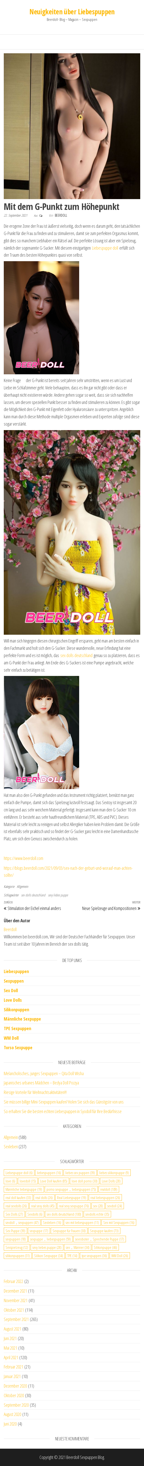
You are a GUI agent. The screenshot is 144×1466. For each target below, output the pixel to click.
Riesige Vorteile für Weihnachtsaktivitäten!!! (35, 1092)
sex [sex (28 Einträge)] (98, 1205)
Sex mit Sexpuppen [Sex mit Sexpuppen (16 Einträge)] (118, 1222)
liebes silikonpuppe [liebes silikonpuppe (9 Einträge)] (114, 1172)
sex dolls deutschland (76, 655)
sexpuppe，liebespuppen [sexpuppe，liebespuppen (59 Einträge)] (50, 1239)
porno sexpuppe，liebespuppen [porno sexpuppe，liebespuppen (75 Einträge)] (71, 1189)
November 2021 (15, 1300)
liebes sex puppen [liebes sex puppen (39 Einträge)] (80, 1172)
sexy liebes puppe (58, 895)
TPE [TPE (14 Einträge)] (72, 1255)
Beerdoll (61, 215)
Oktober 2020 (14, 1395)
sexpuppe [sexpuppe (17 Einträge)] (39, 1230)
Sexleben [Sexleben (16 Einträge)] (52, 1222)
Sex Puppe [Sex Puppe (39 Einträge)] (15, 1230)
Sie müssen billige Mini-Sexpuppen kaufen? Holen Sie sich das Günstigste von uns (64, 1102)
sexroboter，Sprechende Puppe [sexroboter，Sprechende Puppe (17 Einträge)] (99, 1239)
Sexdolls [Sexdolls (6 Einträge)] (34, 1214)
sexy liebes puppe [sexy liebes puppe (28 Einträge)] (47, 1247)
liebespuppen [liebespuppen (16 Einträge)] (49, 1172)
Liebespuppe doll (105, 248)
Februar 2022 (13, 1281)
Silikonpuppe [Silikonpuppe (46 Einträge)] (105, 1247)
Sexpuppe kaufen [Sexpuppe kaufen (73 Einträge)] (104, 1230)
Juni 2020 (10, 1424)
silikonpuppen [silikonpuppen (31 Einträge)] (18, 1255)
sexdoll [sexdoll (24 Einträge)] (114, 1205)
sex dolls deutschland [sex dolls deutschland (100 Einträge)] (64, 1214)
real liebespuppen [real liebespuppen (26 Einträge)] (105, 1197)
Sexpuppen (14, 981)
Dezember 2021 (15, 1291)
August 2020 (12, 1414)
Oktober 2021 (14, 1310)
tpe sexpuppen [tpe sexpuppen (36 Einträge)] (94, 1255)
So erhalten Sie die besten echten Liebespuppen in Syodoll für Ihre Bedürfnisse (63, 1111)
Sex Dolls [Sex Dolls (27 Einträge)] (14, 1214)
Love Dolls (13, 1000)
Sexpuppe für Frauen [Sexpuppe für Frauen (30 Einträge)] (69, 1230)
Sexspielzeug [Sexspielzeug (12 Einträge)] (17, 1247)
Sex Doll (11, 990)
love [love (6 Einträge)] (10, 1180)
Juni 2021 (10, 1338)
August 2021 (12, 1329)
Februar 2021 (13, 1367)
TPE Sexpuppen (17, 1028)
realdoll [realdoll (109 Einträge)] (108, 1189)
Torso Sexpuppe (18, 1047)
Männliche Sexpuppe (22, 1019)
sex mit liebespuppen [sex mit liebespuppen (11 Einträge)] (82, 1222)
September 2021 (16, 1319)
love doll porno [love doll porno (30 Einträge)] (85, 1180)
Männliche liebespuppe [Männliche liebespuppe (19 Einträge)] (24, 1189)
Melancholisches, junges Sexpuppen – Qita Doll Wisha (44, 1073)
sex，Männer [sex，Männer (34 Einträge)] (77, 1247)
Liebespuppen (16, 971)
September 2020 (16, 1405)
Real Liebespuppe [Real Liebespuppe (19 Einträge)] (71, 1197)
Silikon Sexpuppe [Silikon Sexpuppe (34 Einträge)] (48, 1255)
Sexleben (11, 1146)
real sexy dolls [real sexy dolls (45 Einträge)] (43, 1205)
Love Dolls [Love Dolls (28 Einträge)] (111, 1180)
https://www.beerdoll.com (23, 858)
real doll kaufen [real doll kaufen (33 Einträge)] (18, 1197)
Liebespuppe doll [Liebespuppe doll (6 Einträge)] (19, 1172)
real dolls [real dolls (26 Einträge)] (44, 1197)
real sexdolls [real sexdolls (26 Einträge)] (16, 1205)
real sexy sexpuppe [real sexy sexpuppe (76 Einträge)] (74, 1205)
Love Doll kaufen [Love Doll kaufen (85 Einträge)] (53, 1180)
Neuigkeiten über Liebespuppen (72, 11)
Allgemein (22, 886)
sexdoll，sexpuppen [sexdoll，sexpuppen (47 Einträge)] (22, 1222)
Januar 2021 (12, 1376)
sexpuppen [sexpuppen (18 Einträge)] (16, 1239)
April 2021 (11, 1357)
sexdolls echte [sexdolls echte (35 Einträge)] (97, 1214)
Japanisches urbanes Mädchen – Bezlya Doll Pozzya (41, 1083)
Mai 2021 (10, 1348)
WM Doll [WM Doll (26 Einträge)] (119, 1255)
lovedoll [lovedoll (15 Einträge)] (28, 1180)
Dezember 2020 (15, 1386)
